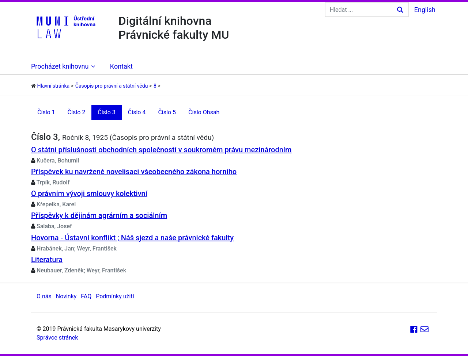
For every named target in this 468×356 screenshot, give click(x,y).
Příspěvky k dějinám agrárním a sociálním (99, 215)
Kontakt (121, 66)
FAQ (86, 296)
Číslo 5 (167, 112)
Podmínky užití (115, 296)
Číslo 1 (46, 112)
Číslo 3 (107, 112)
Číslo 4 (137, 112)
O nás (44, 296)
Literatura (47, 259)
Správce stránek (57, 337)
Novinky (66, 296)
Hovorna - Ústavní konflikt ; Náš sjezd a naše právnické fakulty (132, 237)
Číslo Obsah (203, 112)
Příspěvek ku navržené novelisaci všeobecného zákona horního (134, 171)
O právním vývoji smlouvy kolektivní (89, 193)
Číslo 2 (77, 112)
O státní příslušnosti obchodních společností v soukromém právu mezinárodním (161, 149)
